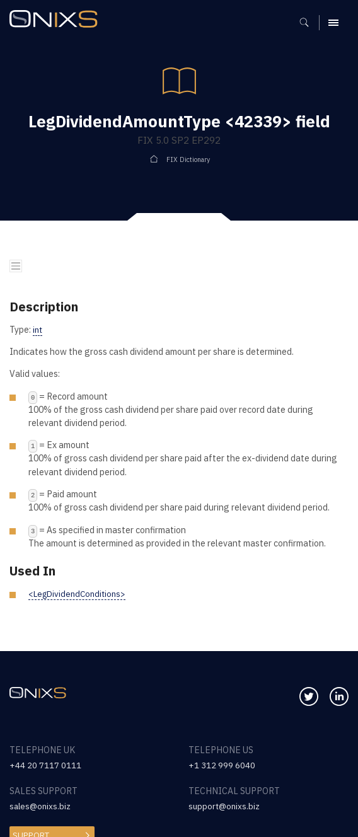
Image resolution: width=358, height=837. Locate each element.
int (38, 329)
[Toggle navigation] (16, 266)
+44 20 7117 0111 (45, 765)
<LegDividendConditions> (80, 594)
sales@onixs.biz (41, 806)
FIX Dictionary (188, 159)
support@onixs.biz (225, 806)
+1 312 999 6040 (221, 765)
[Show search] (308, 22)
